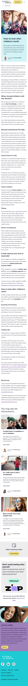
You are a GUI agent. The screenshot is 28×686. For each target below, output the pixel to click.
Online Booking (14, 553)
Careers (16, 670)
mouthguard (8, 235)
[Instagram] (13, 664)
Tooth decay (4, 80)
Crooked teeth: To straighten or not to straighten (13, 432)
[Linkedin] (8, 664)
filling (17, 213)
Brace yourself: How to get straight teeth (11, 515)
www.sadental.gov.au (7, 392)
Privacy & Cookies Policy (7, 675)
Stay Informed (7, 5)
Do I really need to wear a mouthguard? (11, 473)
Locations (3, 670)
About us (4, 647)
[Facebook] (2, 664)
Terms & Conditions (6, 672)
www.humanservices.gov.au (9, 402)
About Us (10, 670)
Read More (6, 444)
